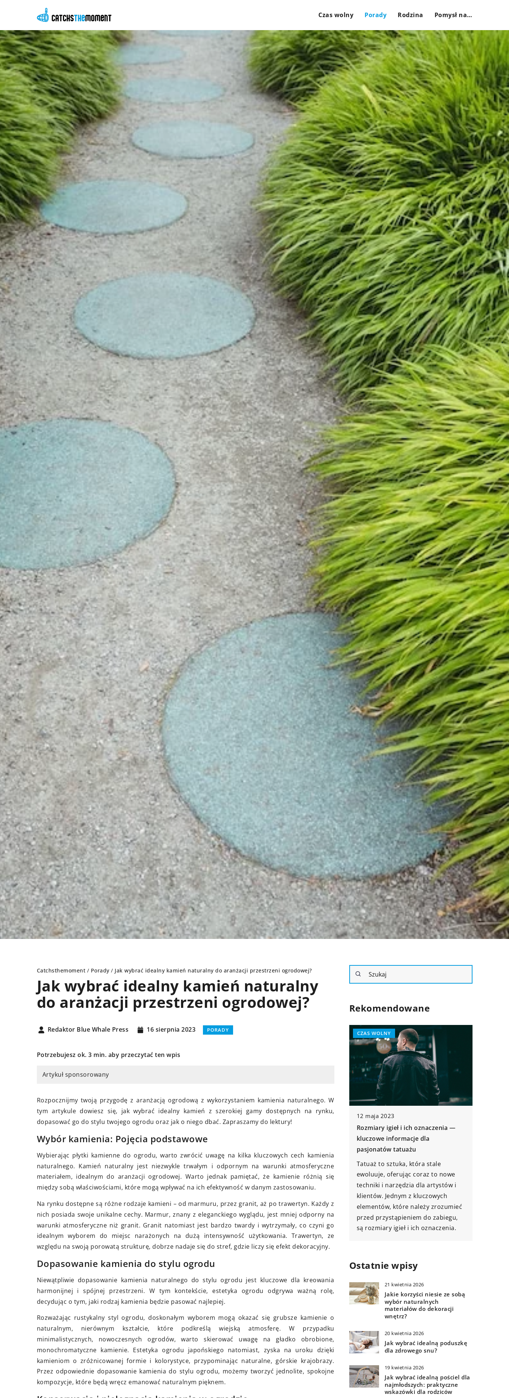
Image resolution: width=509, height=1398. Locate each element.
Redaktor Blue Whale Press (88, 1029)
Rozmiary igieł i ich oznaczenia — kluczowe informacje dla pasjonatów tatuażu (406, 1138)
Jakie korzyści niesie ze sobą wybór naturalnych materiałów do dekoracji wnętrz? (425, 1305)
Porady (375, 15)
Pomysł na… (454, 15)
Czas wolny (335, 15)
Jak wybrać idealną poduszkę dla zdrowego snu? (426, 1347)
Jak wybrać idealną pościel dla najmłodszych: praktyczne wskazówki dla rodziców (427, 1384)
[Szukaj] (358, 974)
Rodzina (410, 15)
